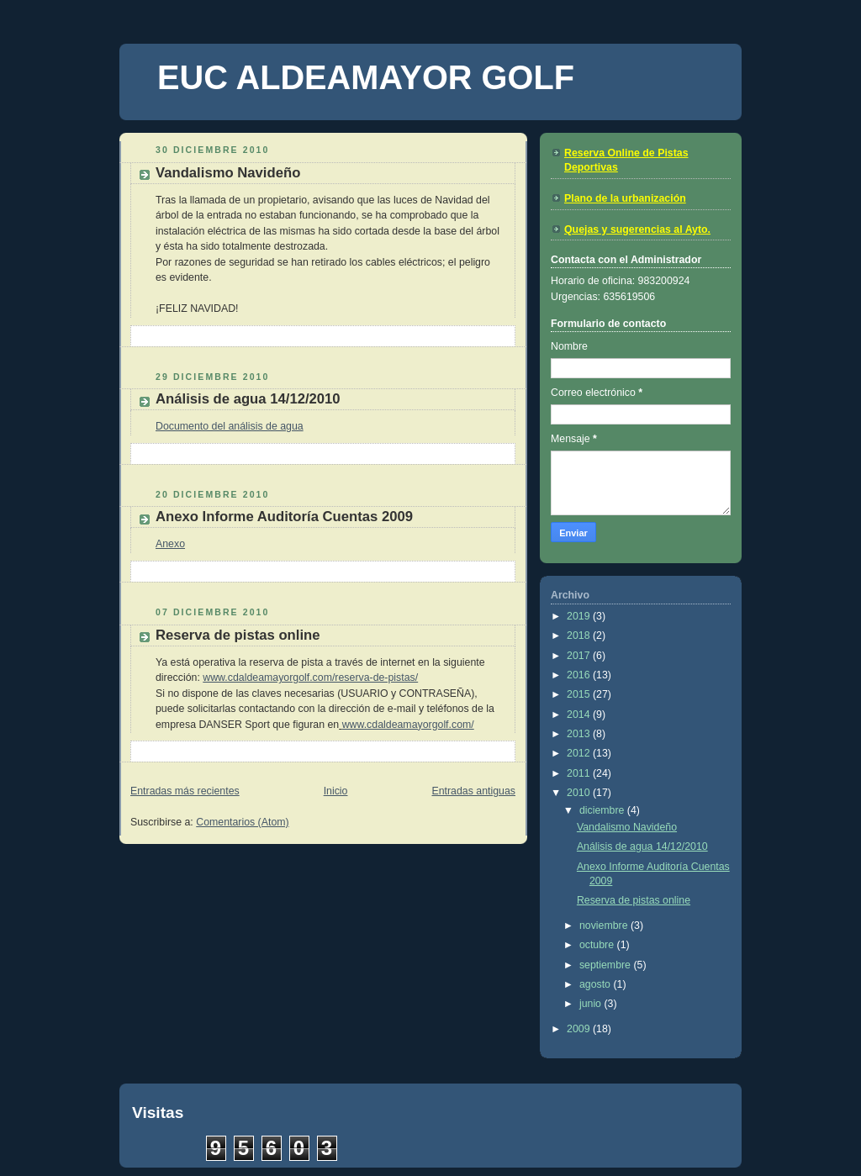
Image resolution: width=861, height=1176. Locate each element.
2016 (580, 675)
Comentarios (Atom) (242, 822)
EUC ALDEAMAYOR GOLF (365, 77)
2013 (580, 734)
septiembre (606, 965)
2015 (580, 694)
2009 (580, 1029)
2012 (580, 753)
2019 (580, 616)
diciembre (603, 810)
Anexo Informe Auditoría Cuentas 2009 (284, 517)
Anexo (170, 544)
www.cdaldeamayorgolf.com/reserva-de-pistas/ (310, 677)
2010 (580, 793)
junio (592, 1004)
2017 (580, 656)
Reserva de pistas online (238, 635)
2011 (580, 773)
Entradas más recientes (185, 791)
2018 (580, 635)
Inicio (336, 791)
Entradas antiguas (473, 791)
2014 (580, 714)
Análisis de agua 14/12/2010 (248, 399)
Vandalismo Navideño (228, 173)
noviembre (605, 925)
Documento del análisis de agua (230, 426)
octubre (598, 945)
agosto (596, 984)
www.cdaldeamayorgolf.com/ (408, 724)
